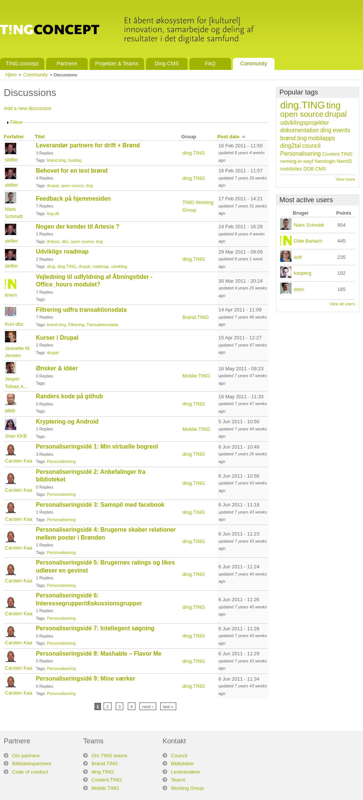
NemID (344, 161)
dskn (299, 289)
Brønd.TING (196, 317)
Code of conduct (30, 772)
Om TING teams (109, 755)
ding (51, 266)
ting (89, 185)
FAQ (210, 63)
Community (253, 63)
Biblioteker (182, 763)
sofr (298, 257)
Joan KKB (16, 436)
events (341, 130)
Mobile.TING (196, 376)
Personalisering (61, 461)
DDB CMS (314, 169)
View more (345, 179)
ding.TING (194, 153)
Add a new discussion (27, 108)
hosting (74, 160)
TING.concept (22, 63)
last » (168, 706)
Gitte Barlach (308, 241)
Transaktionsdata (102, 324)
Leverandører (185, 772)
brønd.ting (56, 160)
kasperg (302, 273)
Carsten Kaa (18, 461)
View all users (342, 304)
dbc (65, 241)
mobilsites (291, 169)
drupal (53, 185)
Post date (232, 136)
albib (10, 410)
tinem (11, 295)
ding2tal (290, 145)
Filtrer (16, 122)
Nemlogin (325, 161)
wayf (308, 161)
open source (72, 185)
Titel (40, 136)
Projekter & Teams (116, 63)
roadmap (100, 266)
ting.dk (53, 213)
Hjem (11, 74)
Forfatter (14, 136)
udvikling (119, 266)
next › (147, 706)
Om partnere (26, 755)
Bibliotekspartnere (31, 763)
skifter (11, 159)
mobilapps (321, 138)
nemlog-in (291, 161)
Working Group (187, 788)
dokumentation (299, 130)
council (311, 145)
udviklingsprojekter (304, 122)
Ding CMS (167, 63)
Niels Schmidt (309, 225)
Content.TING (337, 154)
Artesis (53, 241)
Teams (178, 780)
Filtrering (76, 324)
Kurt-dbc (14, 324)
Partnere (67, 63)
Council (179, 755)
